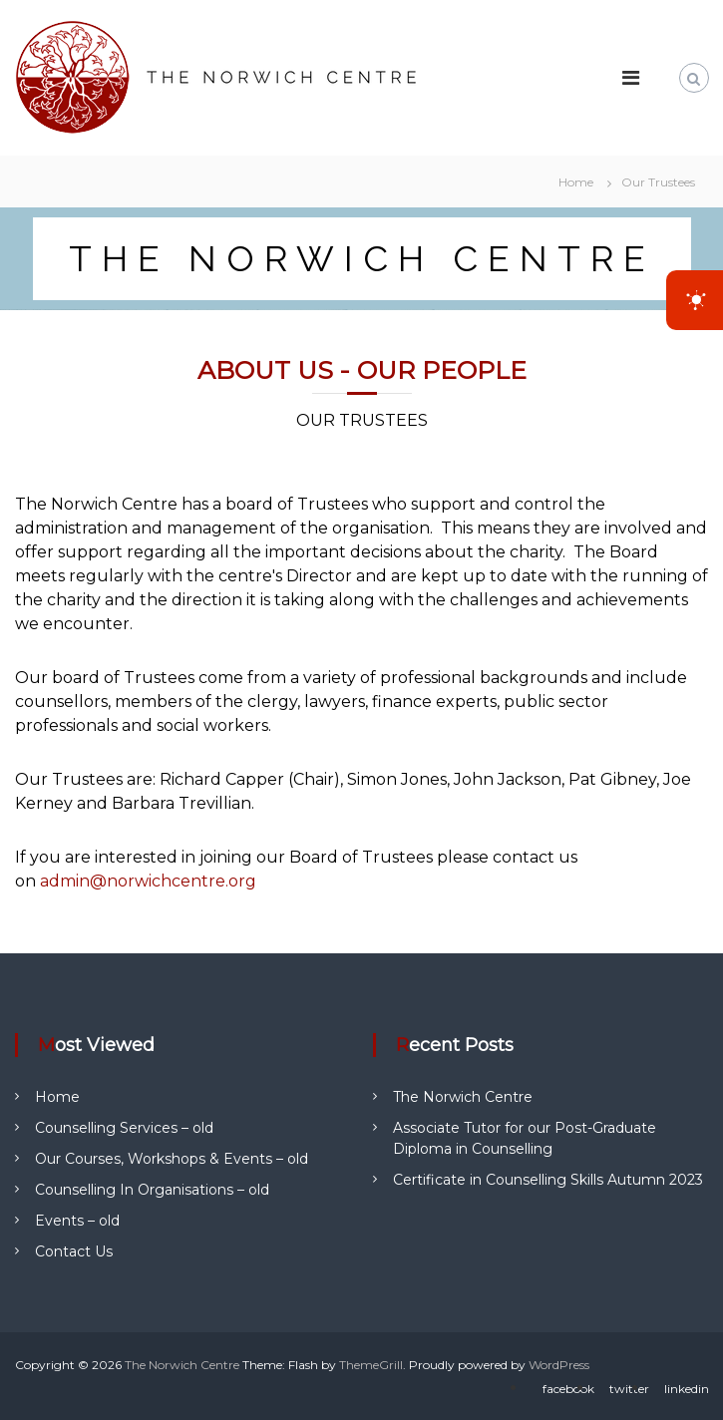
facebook (568, 1388)
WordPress (559, 1364)
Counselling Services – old (124, 1128)
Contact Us (74, 1251)
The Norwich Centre (463, 1097)
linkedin (686, 1388)
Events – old (77, 1221)
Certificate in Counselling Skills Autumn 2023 (548, 1180)
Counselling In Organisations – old (152, 1190)
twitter (629, 1388)
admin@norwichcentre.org (148, 881)
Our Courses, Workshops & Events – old (171, 1159)
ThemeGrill (371, 1364)
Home (57, 1097)
